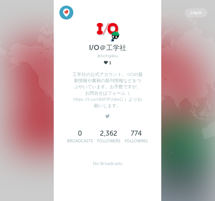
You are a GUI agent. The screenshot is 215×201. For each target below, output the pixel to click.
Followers (108, 141)
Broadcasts (80, 141)
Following (136, 141)
